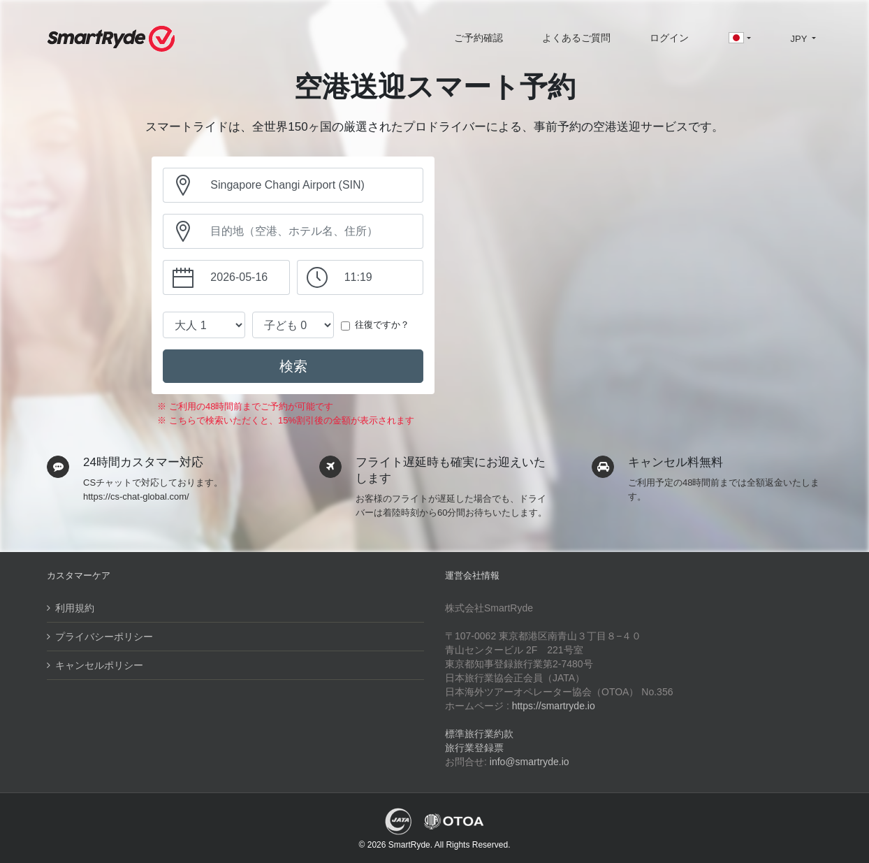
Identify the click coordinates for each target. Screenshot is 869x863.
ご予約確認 (478, 37)
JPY (799, 39)
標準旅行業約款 (479, 733)
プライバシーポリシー (104, 636)
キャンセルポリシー (99, 665)
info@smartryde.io (529, 761)
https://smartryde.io (553, 705)
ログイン (669, 37)
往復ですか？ (382, 324)
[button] (739, 39)
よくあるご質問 (576, 37)
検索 (293, 366)
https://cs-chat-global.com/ (136, 496)
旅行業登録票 (474, 747)
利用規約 (74, 608)
